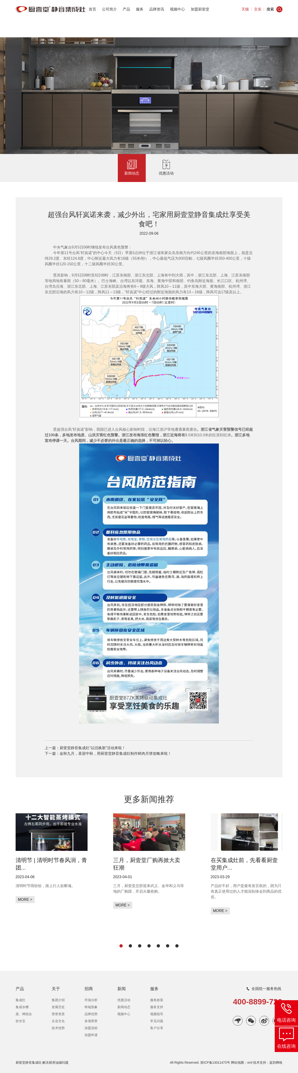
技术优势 (58, 1028)
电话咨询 (286, 1020)
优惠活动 (166, 173)
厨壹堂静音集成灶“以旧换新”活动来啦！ (92, 748)
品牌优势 (91, 1014)
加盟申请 (91, 1035)
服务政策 (156, 1000)
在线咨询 (286, 1046)
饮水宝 (20, 1021)
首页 (92, 9)
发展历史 (58, 1007)
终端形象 (91, 1007)
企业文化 (58, 1021)
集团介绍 (58, 1000)
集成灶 (20, 1000)
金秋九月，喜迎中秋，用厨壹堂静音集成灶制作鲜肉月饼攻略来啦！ (115, 753)
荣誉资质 (58, 1014)
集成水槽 (22, 1007)
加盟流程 (91, 1028)
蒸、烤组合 (24, 1014)
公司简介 (109, 9)
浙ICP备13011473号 (215, 1062)
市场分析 (91, 1000)
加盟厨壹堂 (200, 9)
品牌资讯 (156, 9)
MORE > (25, 900)
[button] (121, 945)
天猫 (245, 9)
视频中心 (177, 9)
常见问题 (156, 1021)
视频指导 (156, 1014)
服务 (139, 9)
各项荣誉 (91, 1021)
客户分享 (156, 1028)
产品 (126, 9)
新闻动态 (131, 173)
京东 (257, 9)
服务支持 (156, 1007)
